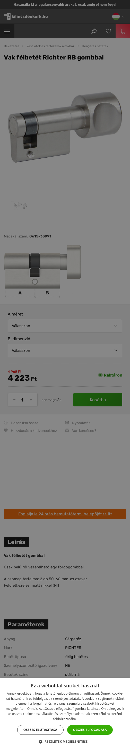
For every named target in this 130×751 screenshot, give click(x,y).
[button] (65, 742)
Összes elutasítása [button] (40, 730)
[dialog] (65, 375)
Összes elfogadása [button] (90, 730)
